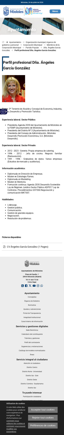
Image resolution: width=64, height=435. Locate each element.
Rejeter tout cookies (43, 417)
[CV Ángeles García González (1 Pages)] (32, 247)
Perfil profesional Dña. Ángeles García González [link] (35, 50)
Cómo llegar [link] (32, 282)
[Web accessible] (3, 111)
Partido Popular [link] (32, 48)
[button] (55, 11)
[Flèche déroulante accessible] (6, 111)
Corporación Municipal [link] (32, 45)
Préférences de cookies (42, 425)
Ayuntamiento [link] (15, 42)
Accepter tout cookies (43, 409)
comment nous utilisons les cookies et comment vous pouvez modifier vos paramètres (15, 426)
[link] (23, 11)
